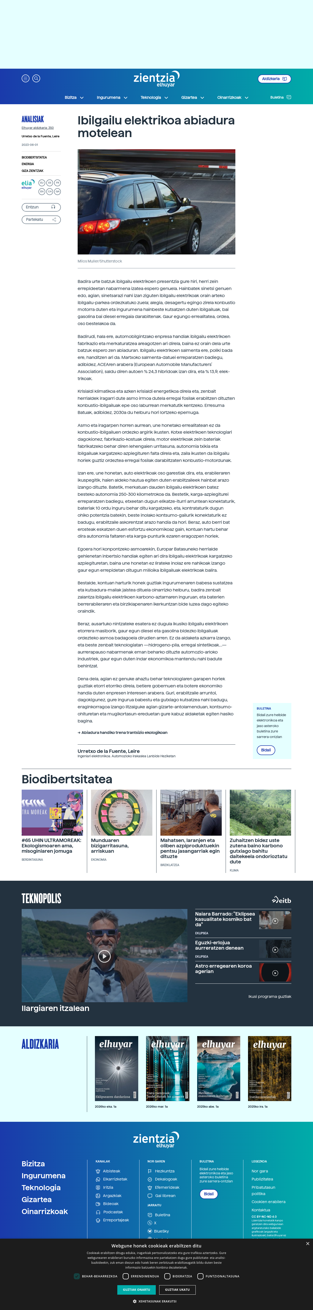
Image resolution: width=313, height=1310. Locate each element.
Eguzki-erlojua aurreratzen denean (219, 945)
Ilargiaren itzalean (55, 1008)
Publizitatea (262, 1179)
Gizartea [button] (193, 97)
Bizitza (33, 1163)
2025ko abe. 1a (208, 1106)
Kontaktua (261, 1210)
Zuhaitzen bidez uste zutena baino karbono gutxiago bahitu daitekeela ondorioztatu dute (258, 851)
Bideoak (107, 1204)
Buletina (280, 97)
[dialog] (156, 1274)
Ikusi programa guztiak (270, 996)
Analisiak (33, 119)
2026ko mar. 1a (157, 1106)
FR (57, 182)
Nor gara (260, 1171)
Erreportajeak (112, 1220)
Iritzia (104, 1187)
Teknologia (41, 1187)
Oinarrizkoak (45, 1211)
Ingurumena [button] (112, 97)
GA (57, 191)
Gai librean (161, 1195)
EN (42, 191)
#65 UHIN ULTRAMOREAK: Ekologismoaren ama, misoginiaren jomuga (51, 845)
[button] (25, 78)
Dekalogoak (162, 1179)
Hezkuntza (161, 1171)
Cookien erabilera (268, 1201)
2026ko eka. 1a (105, 1106)
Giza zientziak (32, 171)
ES (49, 182)
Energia (28, 164)
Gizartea (37, 1199)
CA (50, 191)
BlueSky (158, 1231)
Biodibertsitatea (34, 157)
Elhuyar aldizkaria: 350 (38, 128)
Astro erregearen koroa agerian (223, 968)
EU (42, 182)
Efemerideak (163, 1187)
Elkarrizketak (111, 1179)
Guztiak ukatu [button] (177, 1290)
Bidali (266, 750)
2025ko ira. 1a (257, 1106)
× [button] (307, 1244)
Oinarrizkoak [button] (233, 97)
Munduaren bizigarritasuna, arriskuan (110, 845)
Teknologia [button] (155, 97)
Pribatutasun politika (263, 1190)
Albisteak (108, 1171)
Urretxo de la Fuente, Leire (40, 136)
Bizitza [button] (74, 97)
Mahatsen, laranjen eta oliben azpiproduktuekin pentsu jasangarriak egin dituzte (190, 848)
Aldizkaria (274, 78)
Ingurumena (44, 1175)
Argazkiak (108, 1195)
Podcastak (109, 1212)
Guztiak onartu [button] (136, 1290)
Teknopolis (41, 898)
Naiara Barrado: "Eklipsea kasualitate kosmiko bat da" (225, 919)
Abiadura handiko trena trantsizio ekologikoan (124, 732)
